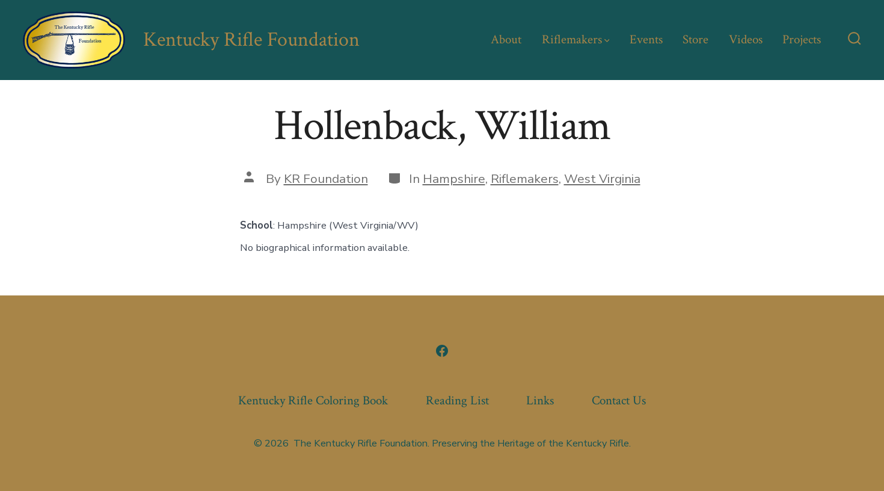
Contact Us (619, 400)
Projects (801, 39)
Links (540, 400)
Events (646, 39)
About (506, 39)
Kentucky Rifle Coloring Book (313, 400)
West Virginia (602, 178)
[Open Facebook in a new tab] (442, 351)
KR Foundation (326, 178)
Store (695, 39)
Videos (746, 39)
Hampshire (454, 178)
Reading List (457, 400)
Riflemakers (576, 39)
